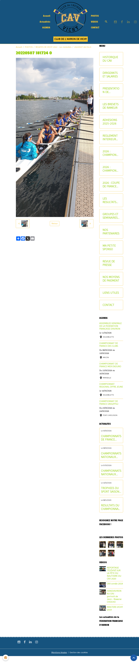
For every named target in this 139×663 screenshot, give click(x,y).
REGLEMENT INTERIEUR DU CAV (110, 137)
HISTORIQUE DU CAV (110, 58)
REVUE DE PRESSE (109, 263)
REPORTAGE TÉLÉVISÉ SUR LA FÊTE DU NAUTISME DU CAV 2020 (114, 573)
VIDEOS (94, 21)
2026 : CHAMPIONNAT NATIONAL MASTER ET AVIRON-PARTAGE (111, 168)
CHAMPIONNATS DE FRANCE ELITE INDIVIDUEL (111, 437)
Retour (55, 223)
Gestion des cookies (79, 652)
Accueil (46, 16)
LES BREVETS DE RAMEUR (111, 105)
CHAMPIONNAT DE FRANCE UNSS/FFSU (108, 402)
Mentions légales (59, 652)
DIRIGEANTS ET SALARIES (110, 74)
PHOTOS (95, 16)
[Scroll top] (133, 657)
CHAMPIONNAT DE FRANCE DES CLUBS (108, 344)
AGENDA (46, 27)
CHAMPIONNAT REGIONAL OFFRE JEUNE (111, 385)
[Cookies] (6, 658)
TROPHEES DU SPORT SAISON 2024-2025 (110, 489)
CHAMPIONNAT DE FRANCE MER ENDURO (110, 365)
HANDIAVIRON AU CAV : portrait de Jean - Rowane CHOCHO (114, 596)
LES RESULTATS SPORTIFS (109, 200)
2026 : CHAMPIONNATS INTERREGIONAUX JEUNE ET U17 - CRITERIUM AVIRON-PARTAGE (111, 153)
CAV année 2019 (115, 583)
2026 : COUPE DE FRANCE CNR (111, 184)
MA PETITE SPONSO (109, 247)
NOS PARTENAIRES (111, 231)
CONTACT (95, 27)
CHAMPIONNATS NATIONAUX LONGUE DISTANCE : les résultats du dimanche (111, 455)
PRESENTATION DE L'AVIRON (111, 90)
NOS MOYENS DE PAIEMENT (111, 278)
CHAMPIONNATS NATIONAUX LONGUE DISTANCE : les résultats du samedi (111, 472)
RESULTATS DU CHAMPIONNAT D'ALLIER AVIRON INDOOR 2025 (110, 507)
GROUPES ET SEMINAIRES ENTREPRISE (110, 215)
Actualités (45, 21)
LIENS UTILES (111, 292)
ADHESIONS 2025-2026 (110, 121)
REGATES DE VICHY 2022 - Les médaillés (53, 47)
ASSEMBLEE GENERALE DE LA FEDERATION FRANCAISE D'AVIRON (110, 326)
